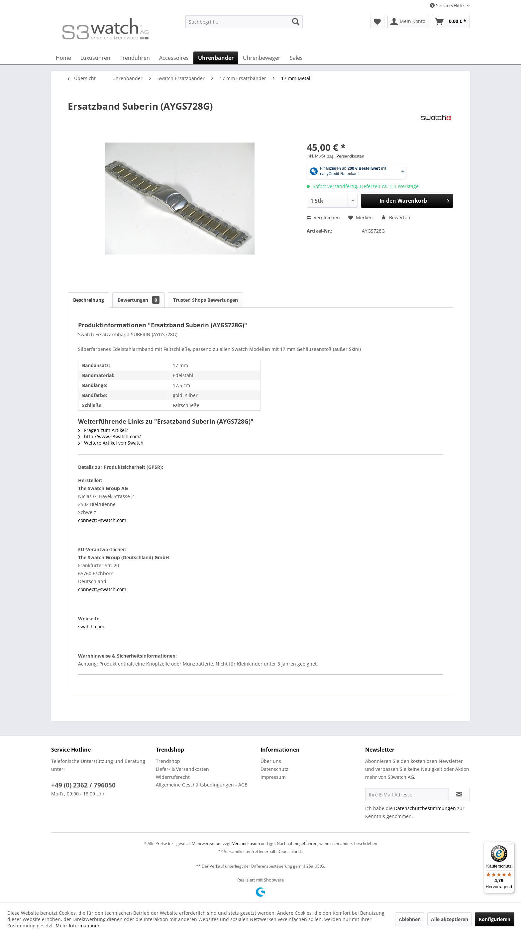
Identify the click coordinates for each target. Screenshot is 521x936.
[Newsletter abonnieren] (459, 794)
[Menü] (510, 846)
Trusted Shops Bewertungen (205, 300)
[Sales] (296, 58)
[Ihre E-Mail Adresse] (407, 794)
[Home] (63, 58)
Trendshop (168, 761)
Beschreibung (88, 300)
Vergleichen (323, 217)
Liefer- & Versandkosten (182, 769)
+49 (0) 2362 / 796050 (83, 785)
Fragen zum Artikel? (103, 430)
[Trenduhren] (135, 58)
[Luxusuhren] (95, 58)
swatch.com (91, 626)
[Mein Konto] (408, 21)
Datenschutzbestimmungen (425, 808)
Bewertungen (138, 300)
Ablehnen (410, 919)
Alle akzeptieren (449, 919)
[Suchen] (296, 21)
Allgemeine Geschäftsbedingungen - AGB (202, 784)
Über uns (270, 761)
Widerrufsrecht (173, 777)
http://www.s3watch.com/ (109, 436)
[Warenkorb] (451, 21)
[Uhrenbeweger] (261, 58)
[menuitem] (244, 25)
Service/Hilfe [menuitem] (447, 5)
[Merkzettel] (377, 21)
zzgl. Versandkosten (345, 156)
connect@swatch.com (102, 520)
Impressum (273, 777)
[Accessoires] (174, 58)
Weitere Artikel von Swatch (111, 443)
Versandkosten (246, 843)
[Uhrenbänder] (215, 58)
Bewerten (395, 217)
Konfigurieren (494, 919)
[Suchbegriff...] (244, 21)
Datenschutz (274, 769)
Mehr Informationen (78, 925)
